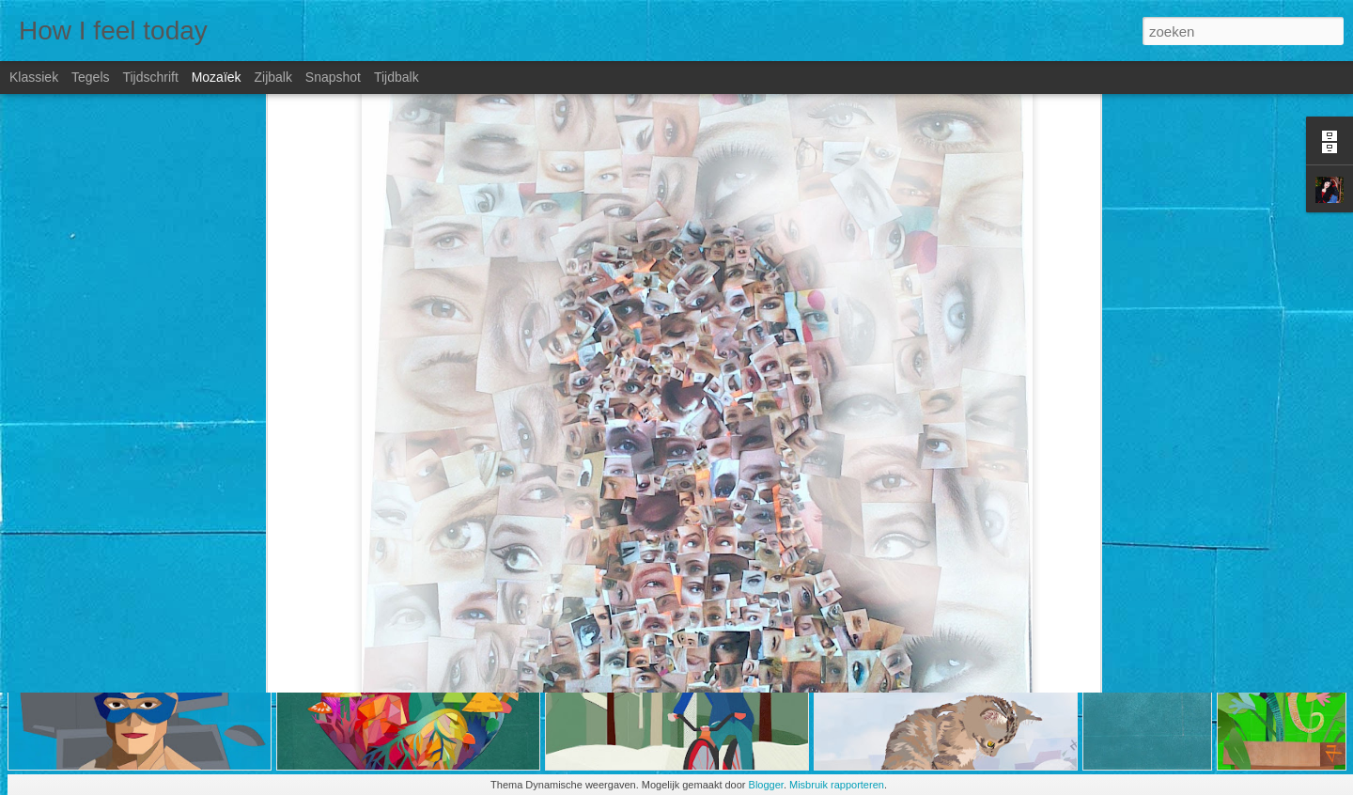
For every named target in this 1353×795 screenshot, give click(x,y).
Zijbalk (272, 77)
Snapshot (333, 77)
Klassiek (33, 77)
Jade (785, 568)
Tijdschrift (150, 77)
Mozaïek (216, 77)
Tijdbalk (396, 77)
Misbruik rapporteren (836, 784)
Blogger (766, 784)
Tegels (90, 77)
